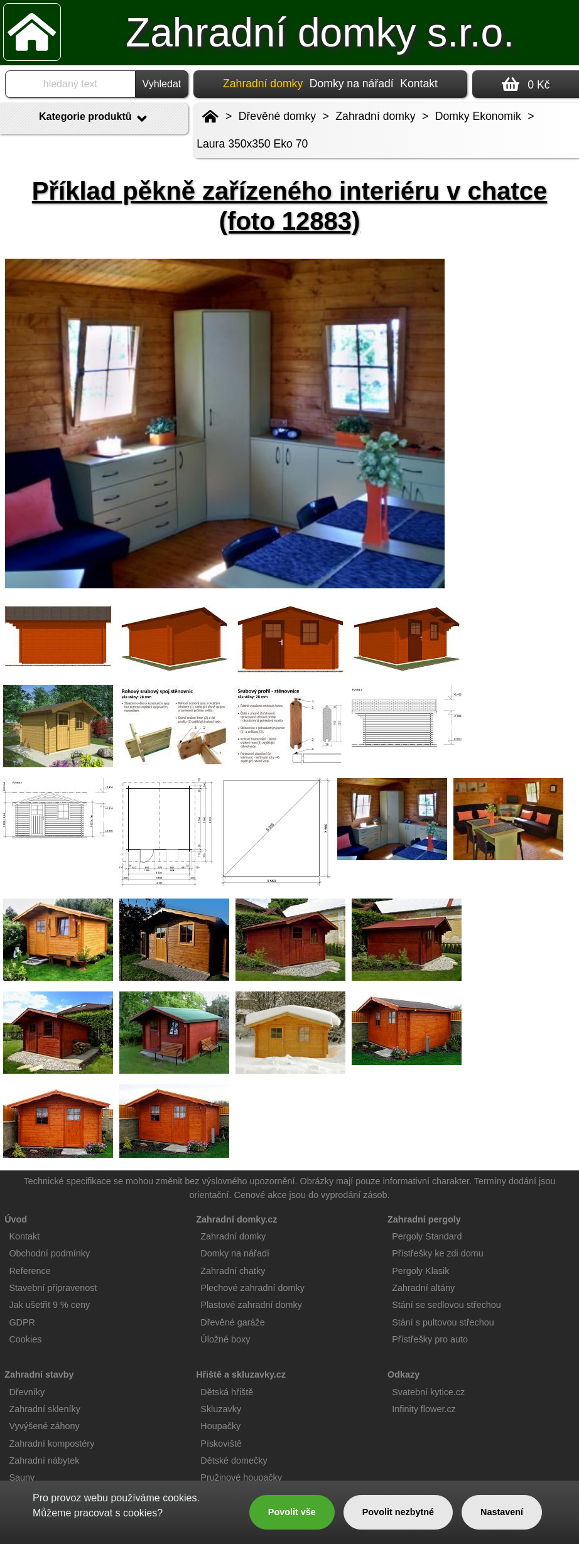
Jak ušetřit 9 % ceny (49, 1305)
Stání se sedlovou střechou (446, 1305)
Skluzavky (220, 1409)
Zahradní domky (375, 116)
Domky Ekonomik (478, 116)
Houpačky (220, 1426)
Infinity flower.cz (424, 1409)
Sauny (22, 1477)
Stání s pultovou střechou (443, 1322)
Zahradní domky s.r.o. (320, 32)
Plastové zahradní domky (251, 1305)
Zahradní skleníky (44, 1409)
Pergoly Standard (427, 1236)
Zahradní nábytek (44, 1460)
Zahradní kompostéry (51, 1444)
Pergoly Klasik (420, 1271)
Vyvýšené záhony (44, 1426)
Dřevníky (27, 1392)
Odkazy (403, 1374)
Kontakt (419, 83)
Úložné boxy (225, 1339)
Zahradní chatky (232, 1271)
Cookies (25, 1339)
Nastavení (501, 1512)
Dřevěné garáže (232, 1322)
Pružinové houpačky (241, 1477)
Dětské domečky (233, 1460)
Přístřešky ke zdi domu (438, 1253)
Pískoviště (221, 1444)
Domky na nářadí (352, 83)
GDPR (22, 1322)
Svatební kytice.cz (428, 1392)
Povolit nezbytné (398, 1512)
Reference (29, 1271)
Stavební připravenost (53, 1288)
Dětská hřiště (226, 1392)
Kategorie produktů (94, 118)
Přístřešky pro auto (430, 1339)
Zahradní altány (423, 1288)
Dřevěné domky (277, 116)
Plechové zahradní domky (252, 1288)
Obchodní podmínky (49, 1253)
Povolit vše (292, 1512)
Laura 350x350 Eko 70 (252, 144)
